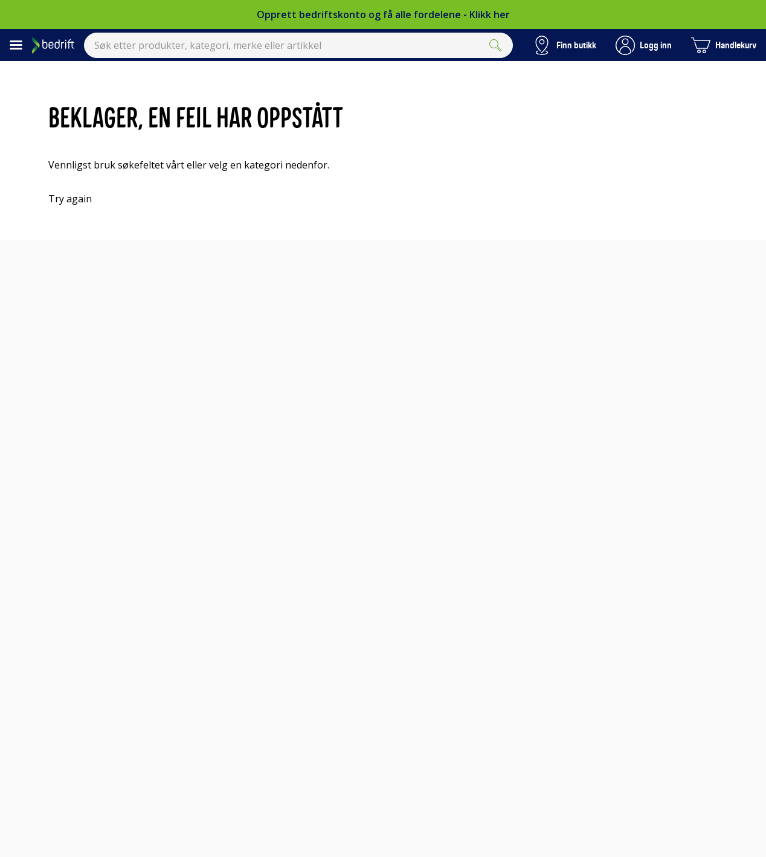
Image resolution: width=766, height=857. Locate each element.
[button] (643, 45)
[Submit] (495, 45)
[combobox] (298, 45)
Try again (70, 198)
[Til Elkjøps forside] (53, 45)
